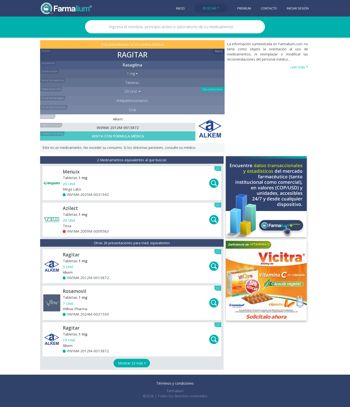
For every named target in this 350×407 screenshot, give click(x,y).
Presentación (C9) (51, 89)
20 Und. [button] (131, 91)
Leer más (297, 67)
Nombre (45, 51)
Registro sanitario (51, 125)
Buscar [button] (209, 8)
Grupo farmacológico (52, 98)
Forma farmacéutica (52, 80)
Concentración (49, 71)
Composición (48, 63)
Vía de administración (53, 107)
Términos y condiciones (175, 383)
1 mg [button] (131, 73)
